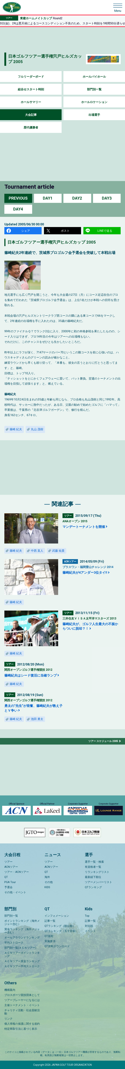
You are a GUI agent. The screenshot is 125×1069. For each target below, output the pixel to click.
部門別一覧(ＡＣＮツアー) (20, 947)
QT (6, 877)
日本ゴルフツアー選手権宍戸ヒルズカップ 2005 (51, 242)
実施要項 (50, 941)
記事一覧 (50, 920)
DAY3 (107, 198)
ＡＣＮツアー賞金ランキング (22, 961)
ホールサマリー (31, 102)
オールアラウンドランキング (22, 937)
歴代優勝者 (31, 127)
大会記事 (31, 115)
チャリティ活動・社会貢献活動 (22, 1012)
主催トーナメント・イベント (22, 1005)
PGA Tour (10, 882)
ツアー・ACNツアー (16, 872)
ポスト (65, 230)
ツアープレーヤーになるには (22, 1000)
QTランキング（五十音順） (61, 931)
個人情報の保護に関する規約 (22, 1023)
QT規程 (49, 936)
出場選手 (94, 115)
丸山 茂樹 (37, 429)
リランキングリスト (97, 872)
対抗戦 (89, 926)
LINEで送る (104, 230)
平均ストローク (13, 942)
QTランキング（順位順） (60, 926)
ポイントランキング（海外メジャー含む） (22, 922)
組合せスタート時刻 (31, 89)
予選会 (8, 887)
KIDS (47, 887)
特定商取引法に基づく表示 (20, 1028)
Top (87, 915)
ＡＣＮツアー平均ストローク (22, 966)
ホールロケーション (94, 102)
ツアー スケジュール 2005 (103, 741)
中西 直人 (37, 550)
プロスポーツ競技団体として (22, 995)
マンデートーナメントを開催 (83, 527)
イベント (90, 931)
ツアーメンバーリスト (98, 882)
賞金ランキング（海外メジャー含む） (22, 931)
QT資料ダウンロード (57, 946)
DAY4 (18, 209)
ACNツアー (11, 867)
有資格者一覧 (93, 867)
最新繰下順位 (93, 877)
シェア (25, 230)
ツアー (8, 861)
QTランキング (93, 887)
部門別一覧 (94, 89)
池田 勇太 (37, 719)
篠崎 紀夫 (16, 429)
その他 (49, 882)
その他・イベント (15, 892)
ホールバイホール (94, 76)
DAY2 (77, 198)
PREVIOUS (18, 198)
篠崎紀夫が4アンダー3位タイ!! (84, 572)
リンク (8, 1018)
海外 (47, 877)
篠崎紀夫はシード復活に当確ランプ (30, 675)
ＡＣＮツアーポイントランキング (22, 954)
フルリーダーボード (31, 76)
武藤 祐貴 (58, 550)
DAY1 (48, 198)
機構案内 (9, 990)
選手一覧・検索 (94, 861)
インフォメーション (57, 915)
